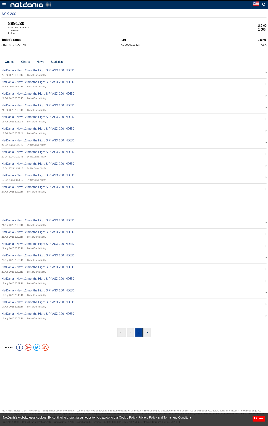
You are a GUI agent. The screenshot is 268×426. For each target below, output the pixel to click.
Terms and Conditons (177, 417)
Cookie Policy (128, 417)
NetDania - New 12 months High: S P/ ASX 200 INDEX (37, 70)
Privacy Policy (147, 417)
